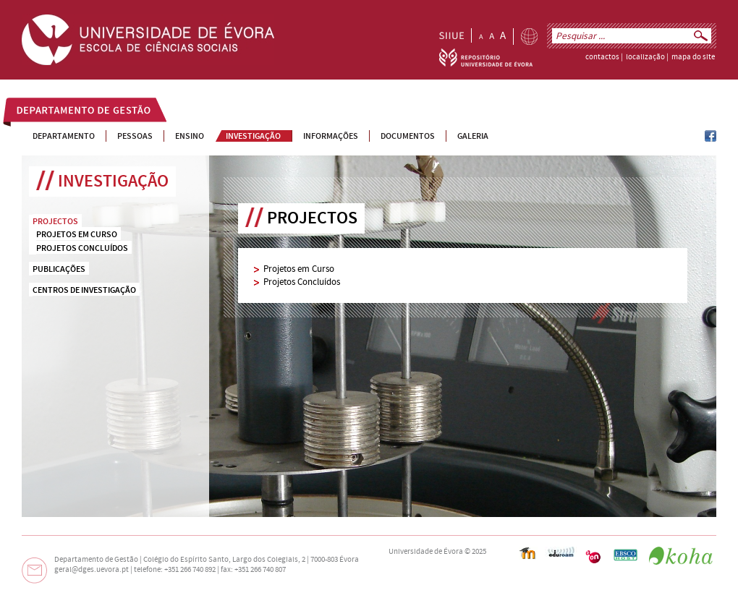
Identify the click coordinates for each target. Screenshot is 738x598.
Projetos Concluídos (301, 282)
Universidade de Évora (426, 552)
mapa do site (693, 57)
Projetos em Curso (298, 268)
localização (645, 57)
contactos (602, 57)
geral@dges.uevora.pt (91, 570)
